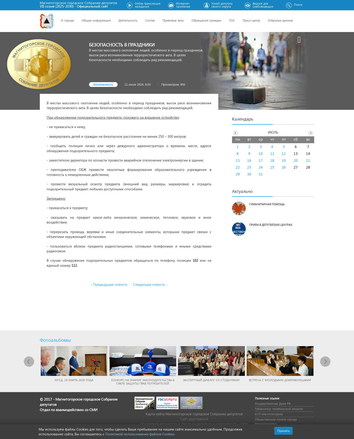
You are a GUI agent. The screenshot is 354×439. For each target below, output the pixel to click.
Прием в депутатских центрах (270, 224)
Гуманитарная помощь (267, 204)
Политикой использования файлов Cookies (139, 434)
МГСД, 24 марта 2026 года (74, 380)
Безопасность (103, 84)
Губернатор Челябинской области (279, 409)
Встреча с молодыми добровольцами (280, 380)
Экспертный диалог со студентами (211, 380)
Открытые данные (280, 20)
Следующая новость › (150, 284)
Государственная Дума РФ (273, 403)
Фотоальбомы (55, 339)
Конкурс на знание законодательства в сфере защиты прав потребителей (142, 381)
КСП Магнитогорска (269, 414)
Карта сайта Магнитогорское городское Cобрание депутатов (194, 414)
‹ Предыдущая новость (109, 284)
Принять (283, 430)
